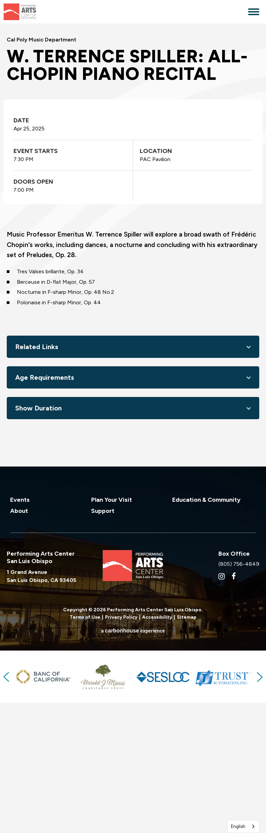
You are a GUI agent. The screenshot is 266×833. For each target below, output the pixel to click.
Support (102, 644)
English (238, 826)
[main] (133, 312)
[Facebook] (234, 709)
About (19, 644)
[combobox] (243, 826)
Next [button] (259, 811)
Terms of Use (85, 751)
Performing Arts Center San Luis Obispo (33, 11)
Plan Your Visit (111, 633)
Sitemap (186, 751)
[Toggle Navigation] (253, 12)
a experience (133, 764)
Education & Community (206, 633)
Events (20, 633)
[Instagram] (221, 709)
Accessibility (157, 751)
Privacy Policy (121, 751)
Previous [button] (6, 811)
